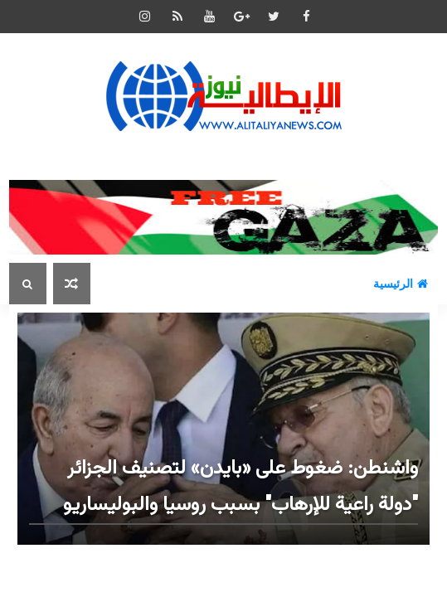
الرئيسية (400, 283)
